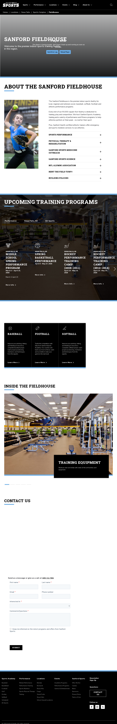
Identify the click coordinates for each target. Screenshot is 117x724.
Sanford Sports (78, 667)
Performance (24, 667)
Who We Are (76, 671)
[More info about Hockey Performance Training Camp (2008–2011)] (73, 281)
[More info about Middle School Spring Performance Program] (15, 282)
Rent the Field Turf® (75, 171)
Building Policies (75, 178)
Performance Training (26, 674)
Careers (74, 674)
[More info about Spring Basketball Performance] (44, 272)
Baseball (5, 671)
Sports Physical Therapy (27, 680)
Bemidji (39, 671)
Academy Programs (61, 671)
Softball (4, 686)
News (74, 677)
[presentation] (27, 627)
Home (5, 12)
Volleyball (5, 688)
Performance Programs (62, 674)
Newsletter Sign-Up (94, 668)
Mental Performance (25, 671)
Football (4, 677)
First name (14, 571)
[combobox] (11, 221)
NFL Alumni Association (75, 165)
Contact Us (98, 682)
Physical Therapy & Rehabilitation (75, 142)
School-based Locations (45, 688)
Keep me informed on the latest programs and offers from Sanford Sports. (37, 619)
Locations (14, 12)
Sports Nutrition (24, 677)
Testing (21, 683)
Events (57, 667)
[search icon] (111, 5)
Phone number (47, 581)
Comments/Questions (18, 600)
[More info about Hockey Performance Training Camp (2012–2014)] (102, 281)
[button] (115, 263)
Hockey (4, 683)
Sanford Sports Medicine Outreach (75, 151)
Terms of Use (76, 686)
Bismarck (40, 674)
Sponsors (75, 680)
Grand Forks (41, 683)
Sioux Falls (25, 12)
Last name (46, 571)
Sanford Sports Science (75, 159)
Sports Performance (75, 134)
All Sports (5, 691)
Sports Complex (39, 12)
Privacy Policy (76, 683)
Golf (3, 680)
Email (12, 581)
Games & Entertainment (62, 677)
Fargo (39, 680)
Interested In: (15, 590)
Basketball (5, 674)
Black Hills (40, 677)
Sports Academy (8, 667)
